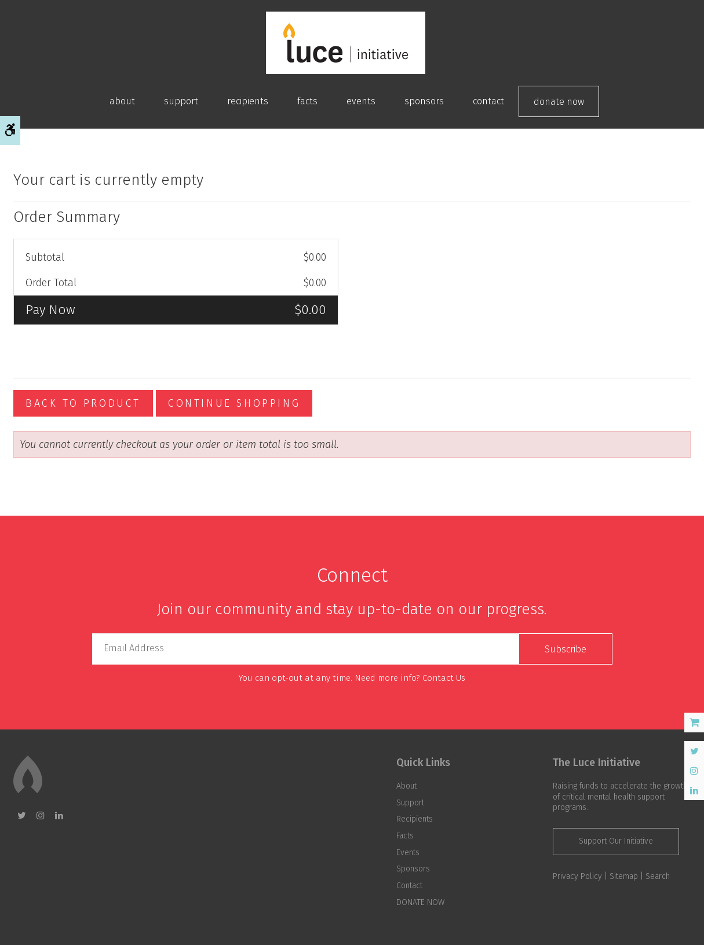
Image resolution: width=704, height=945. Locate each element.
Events (360, 101)
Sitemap (624, 876)
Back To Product (83, 403)
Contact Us (443, 678)
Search (657, 876)
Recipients (247, 101)
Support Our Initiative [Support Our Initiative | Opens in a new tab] (616, 841)
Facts (307, 101)
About (122, 101)
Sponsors (424, 101)
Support (181, 101)
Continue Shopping (234, 403)
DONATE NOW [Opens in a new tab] (559, 101)
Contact (488, 101)
